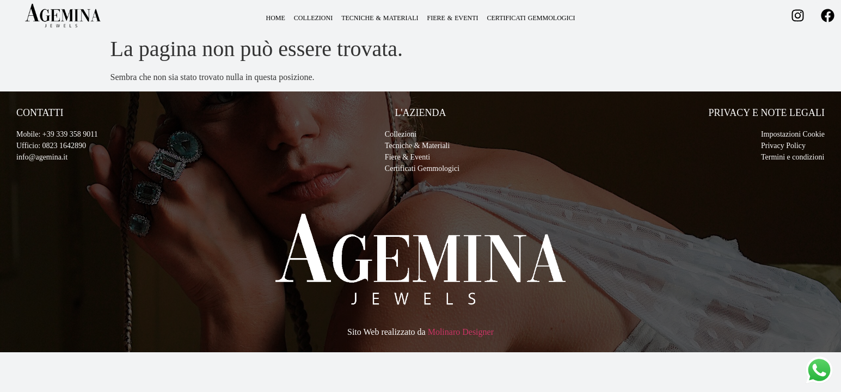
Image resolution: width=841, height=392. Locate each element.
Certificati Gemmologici (422, 168)
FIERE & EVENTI (452, 18)
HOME (275, 18)
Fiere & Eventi (407, 157)
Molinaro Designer (461, 331)
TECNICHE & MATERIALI (379, 18)
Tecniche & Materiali (417, 146)
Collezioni (400, 134)
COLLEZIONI (313, 18)
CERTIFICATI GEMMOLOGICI (531, 18)
